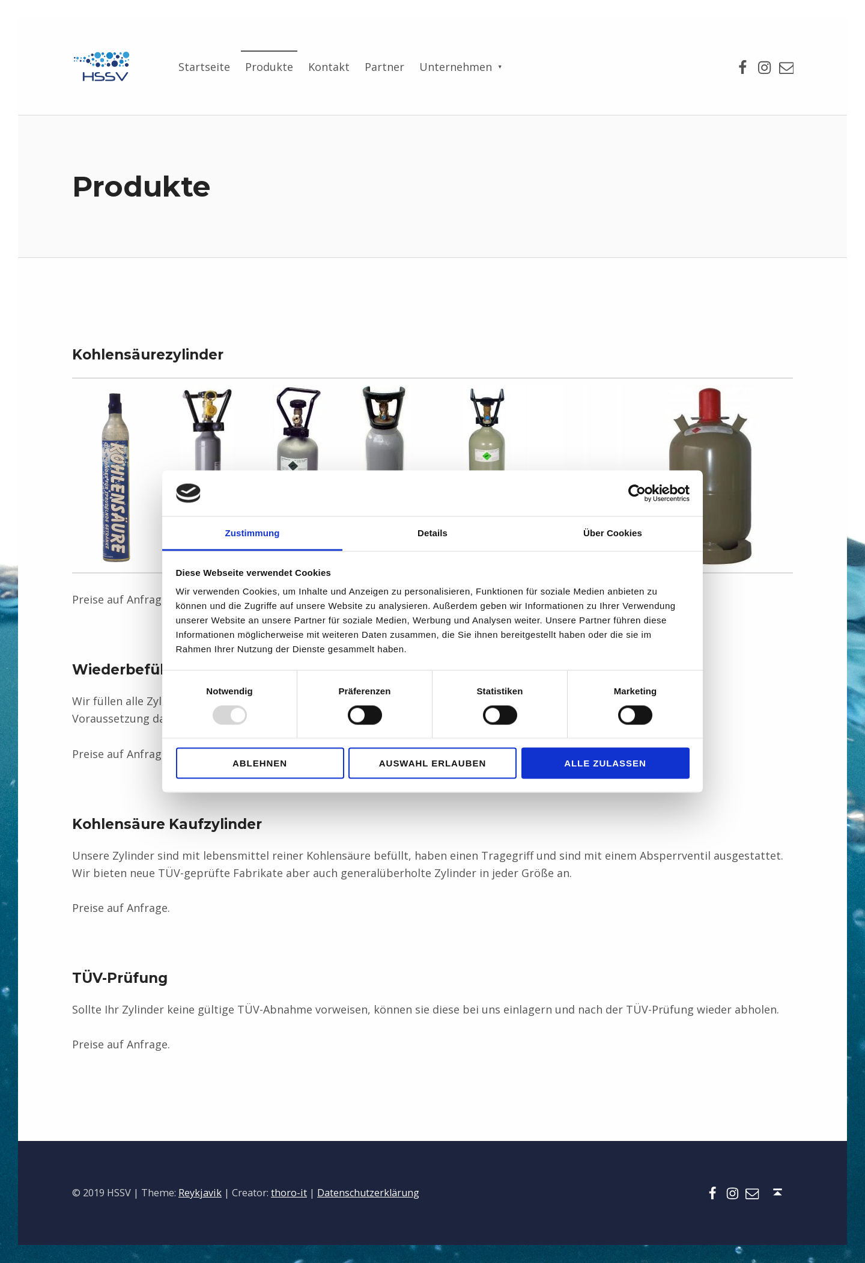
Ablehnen (259, 763)
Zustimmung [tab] (252, 533)
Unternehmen (455, 67)
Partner (384, 67)
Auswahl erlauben (432, 763)
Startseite (204, 67)
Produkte (269, 67)
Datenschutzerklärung (368, 1192)
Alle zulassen (605, 763)
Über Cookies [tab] (612, 533)
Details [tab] (432, 533)
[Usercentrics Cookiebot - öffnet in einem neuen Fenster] (637, 493)
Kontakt (329, 67)
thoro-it (289, 1192)
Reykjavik (200, 1192)
